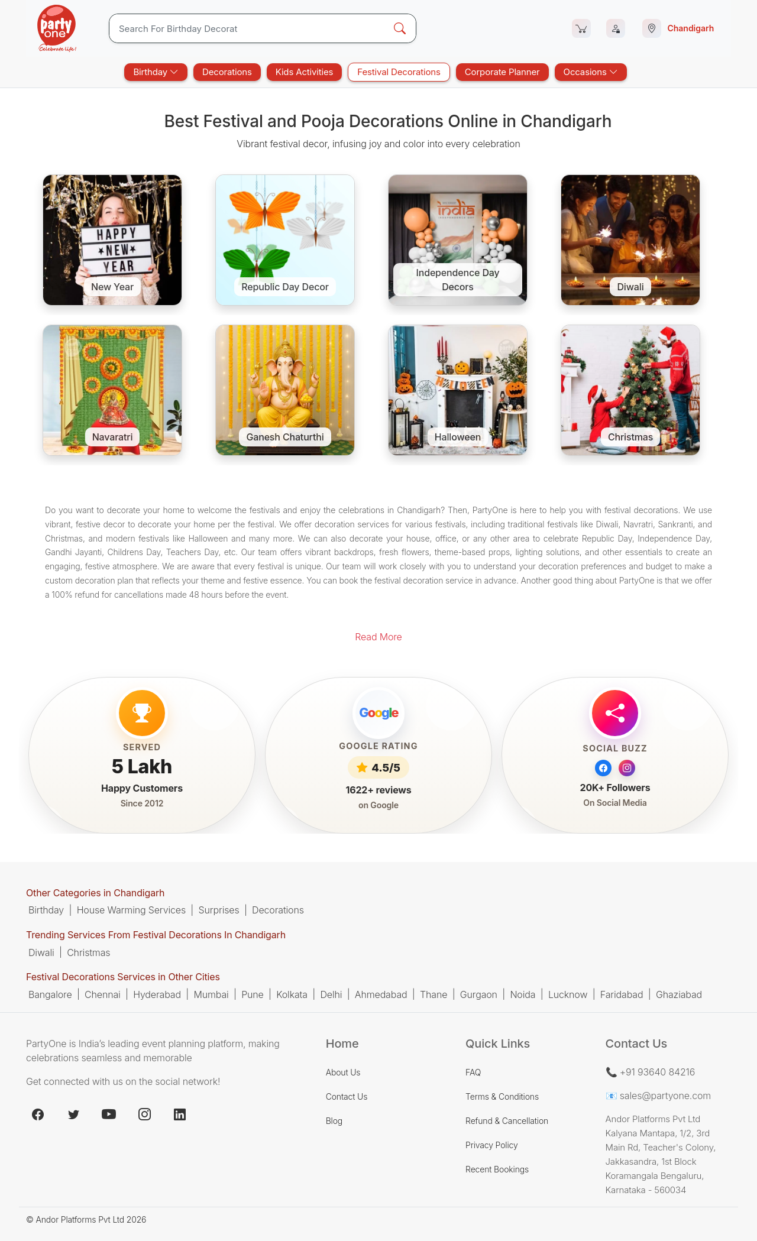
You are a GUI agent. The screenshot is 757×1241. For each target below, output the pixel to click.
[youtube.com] (109, 1114)
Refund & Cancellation (506, 1121)
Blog (334, 1121)
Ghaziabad (679, 994)
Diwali (41, 952)
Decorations (227, 71)
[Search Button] (400, 28)
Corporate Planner (502, 71)
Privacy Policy (491, 1145)
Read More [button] (378, 637)
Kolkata (292, 994)
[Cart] (581, 28)
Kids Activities (305, 71)
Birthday (156, 71)
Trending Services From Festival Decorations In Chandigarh (156, 935)
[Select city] (681, 28)
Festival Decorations (398, 71)
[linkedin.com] (180, 1114)
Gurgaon (478, 994)
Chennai (103, 994)
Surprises (219, 910)
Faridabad (621, 994)
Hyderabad (157, 994)
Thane (433, 994)
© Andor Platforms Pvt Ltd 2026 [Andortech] (86, 1219)
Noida (522, 994)
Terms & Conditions (502, 1096)
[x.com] (73, 1114)
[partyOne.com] (56, 28)
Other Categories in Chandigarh (95, 893)
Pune (252, 994)
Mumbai (210, 994)
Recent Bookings (497, 1169)
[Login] (615, 28)
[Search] (246, 28)
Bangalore (50, 994)
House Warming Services (131, 910)
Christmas (88, 952)
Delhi (331, 994)
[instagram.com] (144, 1114)
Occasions (591, 71)
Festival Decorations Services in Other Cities (123, 977)
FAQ (473, 1072)
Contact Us (347, 1096)
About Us (343, 1072)
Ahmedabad (381, 994)
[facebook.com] (38, 1114)
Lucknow (567, 994)
